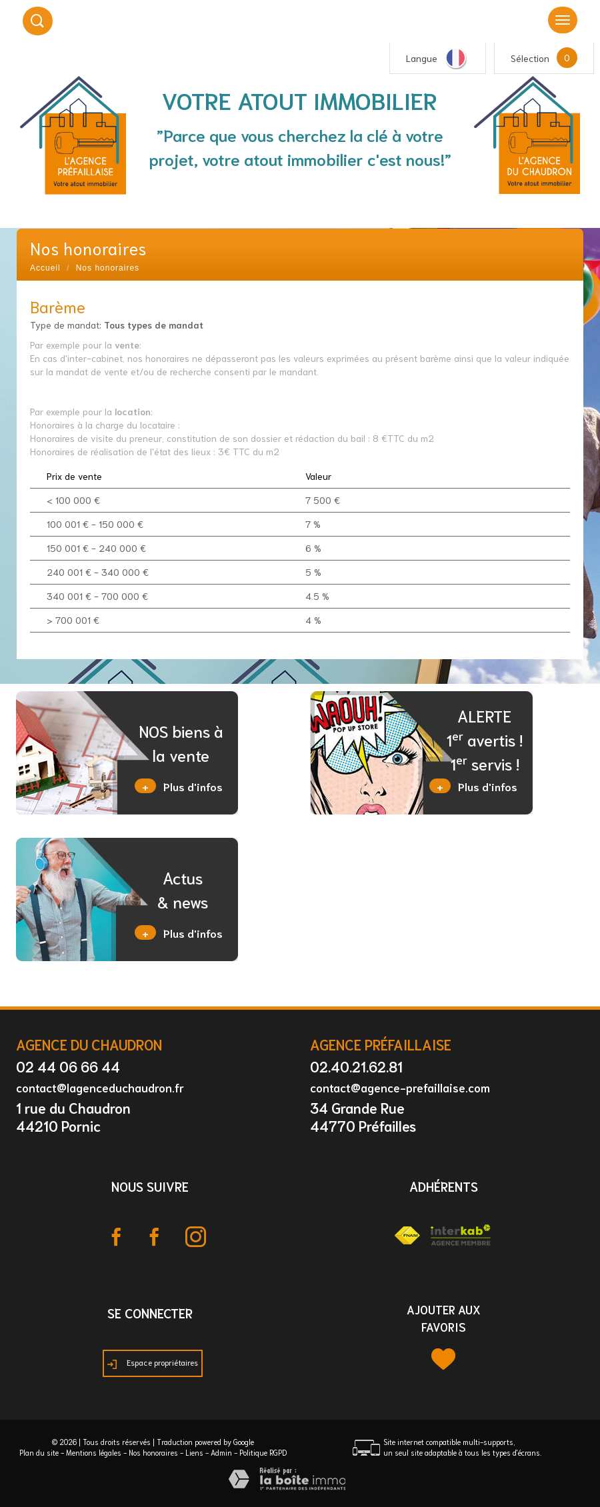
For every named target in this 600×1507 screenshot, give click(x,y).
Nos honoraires (153, 1452)
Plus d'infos (179, 785)
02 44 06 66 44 (68, 1066)
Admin (221, 1452)
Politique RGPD (263, 1452)
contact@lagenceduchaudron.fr (100, 1087)
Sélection (530, 58)
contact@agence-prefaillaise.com (400, 1087)
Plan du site (39, 1452)
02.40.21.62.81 (356, 1066)
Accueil (45, 268)
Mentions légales (93, 1452)
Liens (194, 1452)
